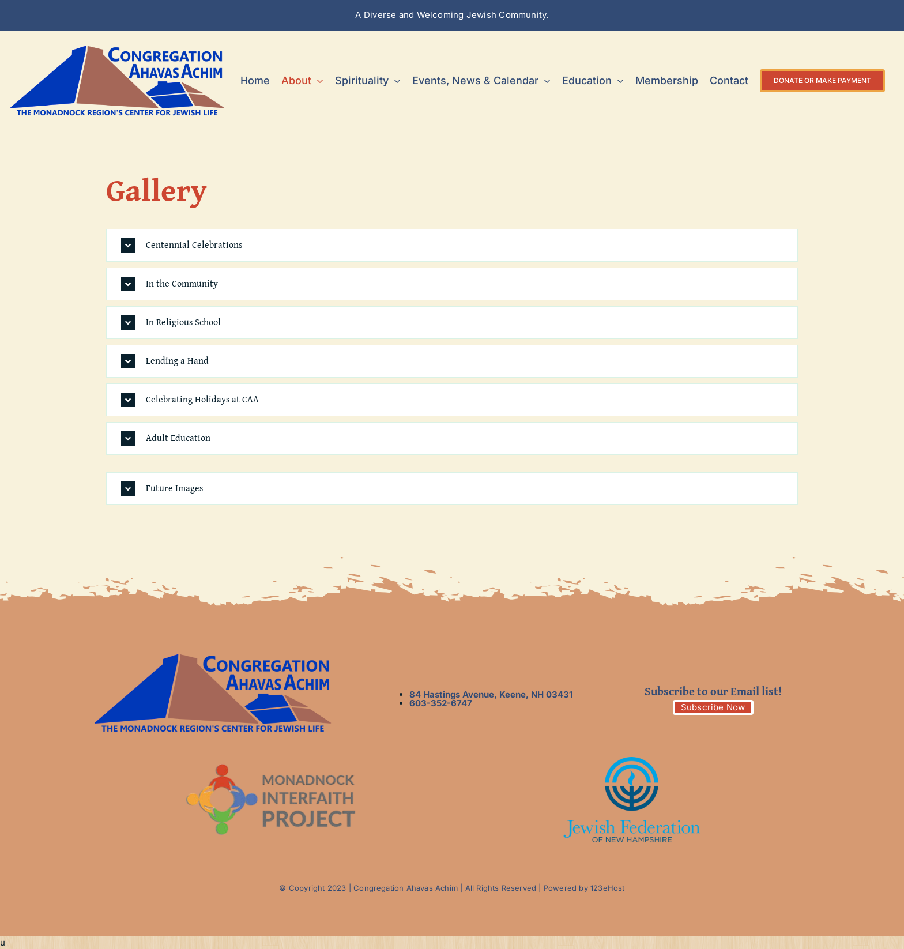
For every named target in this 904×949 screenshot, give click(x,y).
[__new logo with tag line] (117, 49)
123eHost (607, 887)
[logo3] (631, 761)
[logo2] (272, 761)
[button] (452, 245)
